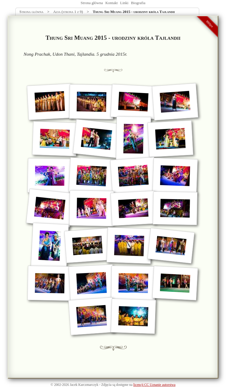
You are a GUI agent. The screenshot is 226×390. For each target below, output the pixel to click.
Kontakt (111, 3)
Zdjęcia (106, 385)
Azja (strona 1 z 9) (68, 11)
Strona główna (92, 3)
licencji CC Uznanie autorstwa (154, 385)
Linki (124, 3)
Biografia (138, 3)
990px (209, 23)
